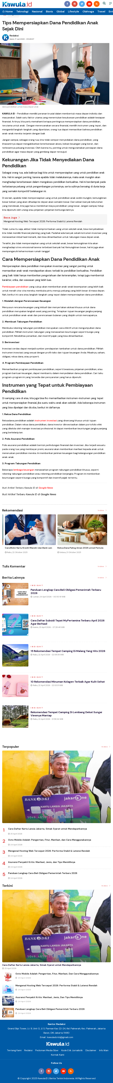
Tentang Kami (14, 1050)
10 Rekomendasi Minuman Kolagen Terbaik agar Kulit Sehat (68, 682)
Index (102, 510)
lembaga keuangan (23, 469)
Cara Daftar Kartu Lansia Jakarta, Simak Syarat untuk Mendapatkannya (47, 828)
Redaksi (14, 35)
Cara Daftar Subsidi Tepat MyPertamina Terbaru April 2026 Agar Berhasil (68, 622)
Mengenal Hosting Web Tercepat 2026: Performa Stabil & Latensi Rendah (43, 221)
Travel (101, 11)
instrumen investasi (46, 420)
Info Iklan (103, 1050)
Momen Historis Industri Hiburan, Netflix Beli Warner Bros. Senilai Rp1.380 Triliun (25, 549)
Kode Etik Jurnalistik (72, 1050)
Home (7, 11)
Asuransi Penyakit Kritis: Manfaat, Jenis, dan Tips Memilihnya (41, 862)
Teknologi (22, 11)
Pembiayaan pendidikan (15, 286)
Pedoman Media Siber (47, 1050)
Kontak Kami (57, 1054)
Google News (46, 487)
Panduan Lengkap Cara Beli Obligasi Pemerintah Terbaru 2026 (67, 591)
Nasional (37, 11)
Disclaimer (90, 1050)
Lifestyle (73, 11)
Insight (37, 586)
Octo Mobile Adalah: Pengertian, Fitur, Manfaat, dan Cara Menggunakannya (49, 839)
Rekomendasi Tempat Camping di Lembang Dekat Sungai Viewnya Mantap (67, 714)
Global (60, 11)
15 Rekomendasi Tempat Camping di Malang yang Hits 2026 (69, 651)
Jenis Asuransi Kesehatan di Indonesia (75, 548)
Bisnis (49, 11)
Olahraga (88, 11)
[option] (28, 536)
